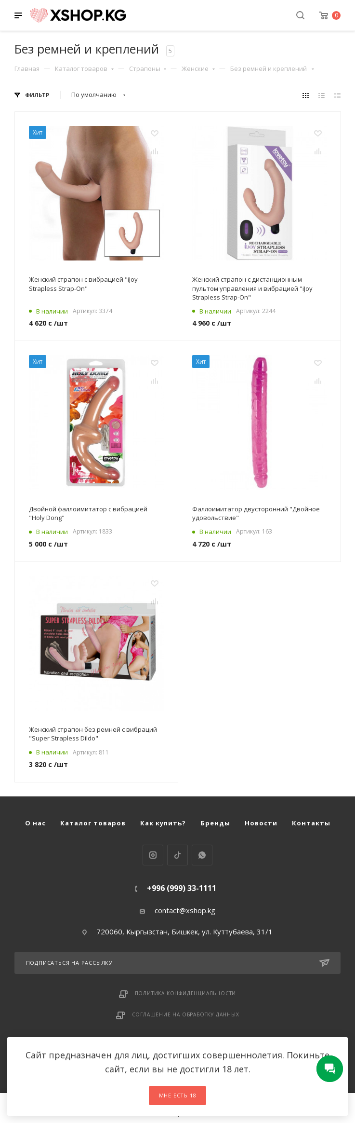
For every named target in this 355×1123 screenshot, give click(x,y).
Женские (198, 68)
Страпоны (148, 68)
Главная (26, 68)
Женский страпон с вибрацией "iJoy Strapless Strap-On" (83, 283)
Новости (261, 823)
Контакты (311, 823)
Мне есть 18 (178, 1095)
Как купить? (163, 823)
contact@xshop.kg (185, 910)
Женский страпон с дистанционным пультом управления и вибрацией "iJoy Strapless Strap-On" (252, 288)
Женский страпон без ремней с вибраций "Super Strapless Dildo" (93, 733)
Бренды (215, 823)
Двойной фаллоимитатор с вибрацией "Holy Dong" (88, 513)
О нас (35, 823)
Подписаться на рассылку (177, 963)
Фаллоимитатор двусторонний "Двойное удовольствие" (256, 513)
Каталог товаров (84, 68)
